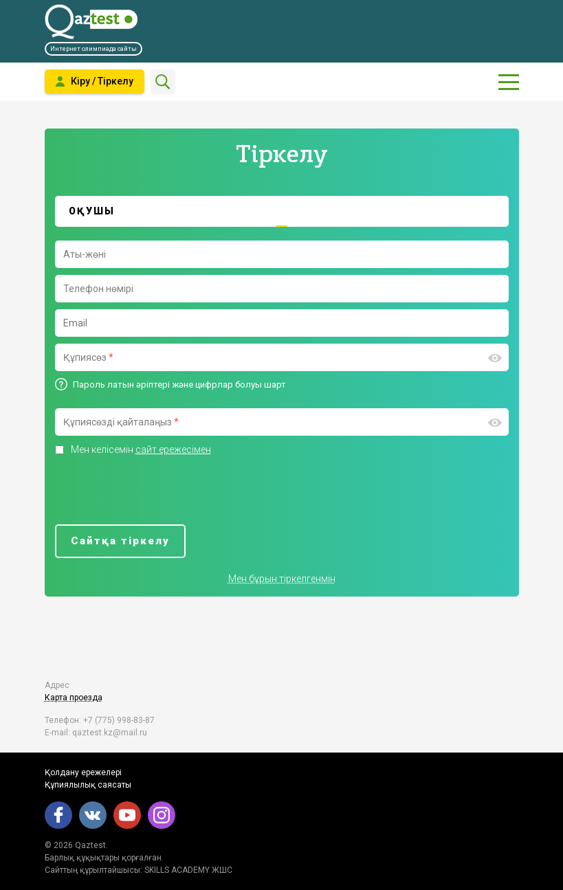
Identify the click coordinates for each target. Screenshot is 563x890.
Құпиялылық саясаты (88, 785)
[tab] (282, 211)
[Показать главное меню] (508, 81)
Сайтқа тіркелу (120, 541)
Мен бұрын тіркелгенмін (281, 578)
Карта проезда (73, 697)
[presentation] (159, 491)
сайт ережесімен (173, 449)
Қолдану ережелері (83, 772)
